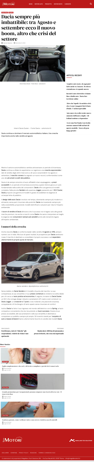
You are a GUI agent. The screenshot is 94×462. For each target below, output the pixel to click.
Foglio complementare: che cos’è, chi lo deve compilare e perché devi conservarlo (30, 366)
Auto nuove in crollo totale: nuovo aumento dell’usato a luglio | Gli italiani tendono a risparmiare (78, 115)
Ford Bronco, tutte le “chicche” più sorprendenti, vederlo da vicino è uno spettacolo (17, 332)
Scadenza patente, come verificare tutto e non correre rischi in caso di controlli (29, 420)
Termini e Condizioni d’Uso (46, 453)
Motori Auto (39, 4)
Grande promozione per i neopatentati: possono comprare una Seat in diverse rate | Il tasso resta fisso (32, 393)
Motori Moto (58, 4)
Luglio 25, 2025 (7, 370)
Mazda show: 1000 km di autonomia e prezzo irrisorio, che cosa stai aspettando (48, 331)
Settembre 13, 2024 (20, 43)
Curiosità (68, 4)
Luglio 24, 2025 (7, 398)
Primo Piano (4, 12)
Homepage (14, 453)
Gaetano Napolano (7, 43)
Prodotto (48, 4)
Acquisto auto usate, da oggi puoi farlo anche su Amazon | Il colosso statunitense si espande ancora (78, 86)
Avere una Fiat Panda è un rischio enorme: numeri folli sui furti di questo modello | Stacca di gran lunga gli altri (78, 127)
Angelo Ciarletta (7, 396)
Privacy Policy (23, 453)
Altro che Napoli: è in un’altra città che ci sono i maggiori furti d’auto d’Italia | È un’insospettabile (78, 106)
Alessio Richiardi (7, 368)
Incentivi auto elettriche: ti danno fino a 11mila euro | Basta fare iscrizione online (78, 96)
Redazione (33, 453)
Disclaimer (5, 453)
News (30, 4)
